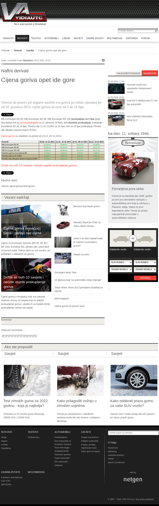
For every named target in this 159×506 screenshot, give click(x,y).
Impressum (113, 448)
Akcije (4, 437)
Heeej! (111, 459)
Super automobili (62, 458)
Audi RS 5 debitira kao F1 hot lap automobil (142, 102)
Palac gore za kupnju (90, 451)
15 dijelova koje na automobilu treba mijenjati (78, 280)
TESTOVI (33, 432)
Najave (4, 441)
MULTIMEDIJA (36, 472)
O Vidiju (112, 442)
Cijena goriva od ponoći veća (70, 306)
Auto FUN (5, 481)
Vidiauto (5, 50)
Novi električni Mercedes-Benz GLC (140, 118)
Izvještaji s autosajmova (11, 477)
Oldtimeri (59, 465)
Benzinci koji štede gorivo (87, 206)
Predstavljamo (61, 437)
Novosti (18, 50)
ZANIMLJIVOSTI (10, 472)
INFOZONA (6, 484)
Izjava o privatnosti (116, 462)
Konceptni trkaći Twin (66, 272)
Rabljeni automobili (89, 441)
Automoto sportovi (63, 454)
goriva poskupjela (29, 122)
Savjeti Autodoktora (89, 437)
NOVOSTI (6, 432)
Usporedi (145, 278)
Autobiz (30, 50)
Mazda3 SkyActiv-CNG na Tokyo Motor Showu (87, 224)
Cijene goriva (8, 136)
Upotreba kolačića (116, 455)
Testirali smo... (34, 437)
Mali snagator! (62, 298)
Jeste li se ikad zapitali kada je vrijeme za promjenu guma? (88, 242)
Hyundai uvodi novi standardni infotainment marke (139, 88)
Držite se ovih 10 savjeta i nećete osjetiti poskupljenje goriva (39, 165)
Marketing (112, 451)
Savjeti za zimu (81, 254)
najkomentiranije (128, 73)
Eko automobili (61, 462)
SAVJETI (86, 432)
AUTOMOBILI (62, 432)
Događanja (6, 448)
